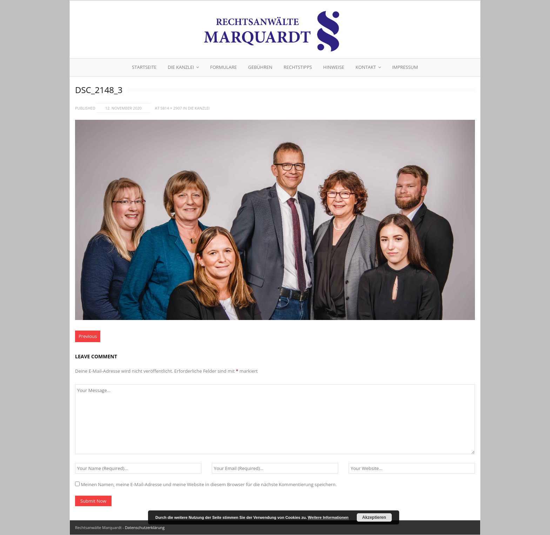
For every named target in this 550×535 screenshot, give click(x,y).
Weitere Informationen (328, 517)
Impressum (405, 67)
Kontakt (366, 67)
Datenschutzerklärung (145, 527)
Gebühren (260, 67)
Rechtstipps (297, 67)
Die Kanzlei (181, 67)
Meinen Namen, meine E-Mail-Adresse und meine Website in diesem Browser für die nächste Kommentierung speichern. (208, 484)
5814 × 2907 (171, 108)
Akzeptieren (374, 517)
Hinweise (333, 67)
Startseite (144, 67)
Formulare (223, 67)
